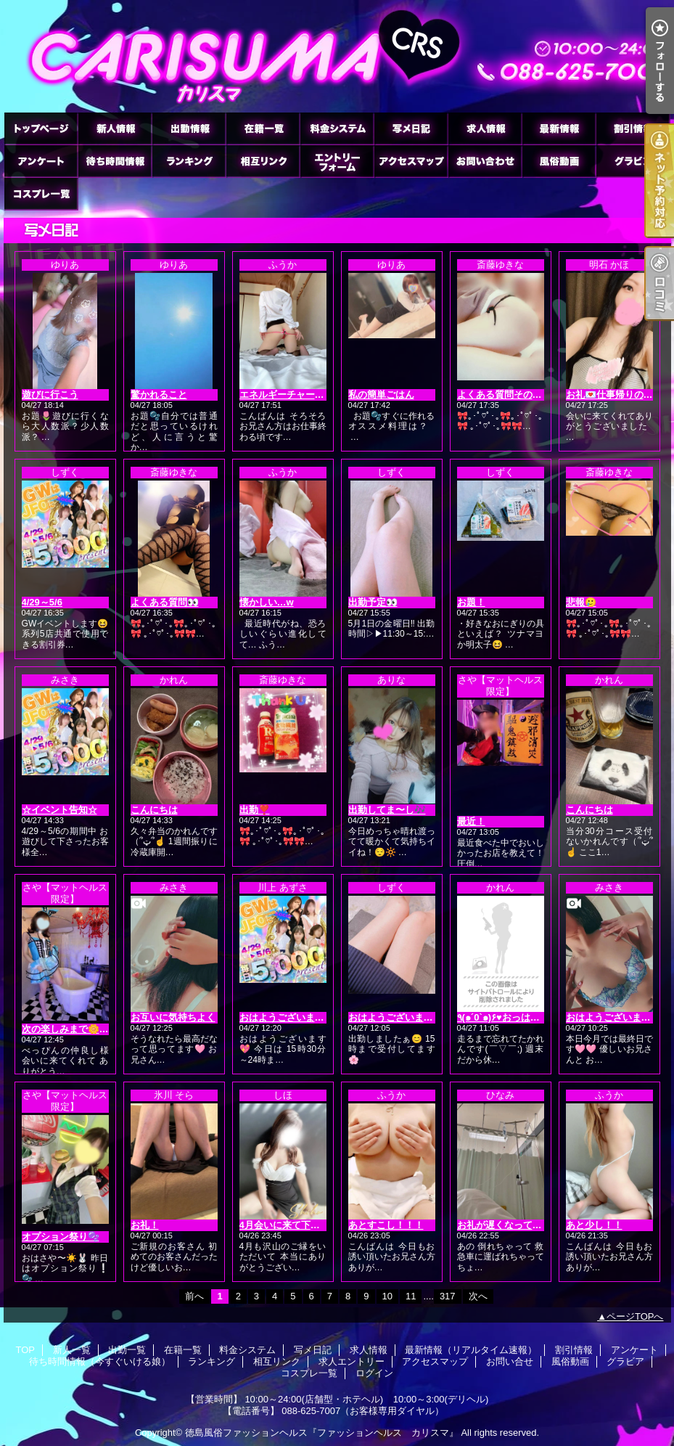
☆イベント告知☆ (59, 809)
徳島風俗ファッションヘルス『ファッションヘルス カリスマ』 (322, 1432)
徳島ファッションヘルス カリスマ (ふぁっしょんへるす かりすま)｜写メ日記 (337, 56)
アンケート (40, 160)
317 (448, 1296)
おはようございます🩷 (614, 1017)
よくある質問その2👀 (503, 394)
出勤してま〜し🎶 (387, 809)
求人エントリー (336, 160)
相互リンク (262, 160)
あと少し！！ (594, 1225)
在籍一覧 (262, 128)
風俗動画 (558, 160)
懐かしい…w (266, 602)
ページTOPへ (635, 1316)
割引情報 (632, 128)
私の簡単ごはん (381, 394)
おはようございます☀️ (396, 1017)
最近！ (471, 821)
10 (387, 1296)
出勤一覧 (188, 128)
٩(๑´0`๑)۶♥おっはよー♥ (506, 1017)
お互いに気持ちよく (173, 1017)
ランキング (188, 160)
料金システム (336, 128)
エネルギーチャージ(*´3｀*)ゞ (302, 394)
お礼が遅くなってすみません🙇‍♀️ (524, 1225)
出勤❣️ (254, 809)
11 (411, 1296)
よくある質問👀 (165, 602)
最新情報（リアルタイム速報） (558, 128)
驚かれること (159, 394)
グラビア (632, 160)
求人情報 (484, 128)
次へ (478, 1296)
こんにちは (154, 809)
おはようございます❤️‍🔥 (287, 1017)
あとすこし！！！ (386, 1225)
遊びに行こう (50, 394)
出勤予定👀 (373, 602)
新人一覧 (114, 128)
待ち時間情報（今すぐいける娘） (114, 160)
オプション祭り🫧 (60, 1236)
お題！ (471, 602)
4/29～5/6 (42, 602)
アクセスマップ (410, 160)
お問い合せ (484, 160)
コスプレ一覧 (40, 193)
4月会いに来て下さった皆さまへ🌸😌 (319, 1225)
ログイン (374, 1373)
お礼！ (145, 1225)
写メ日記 (410, 128)
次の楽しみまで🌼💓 (66, 1029)
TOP (40, 128)
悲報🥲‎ (581, 602)
